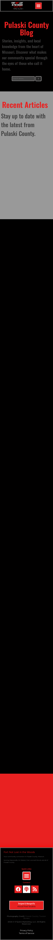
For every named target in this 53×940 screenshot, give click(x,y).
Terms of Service (26, 933)
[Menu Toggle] (26, 876)
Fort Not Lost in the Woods (19, 852)
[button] (38, 6)
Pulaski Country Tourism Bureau (34, 917)
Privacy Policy (26, 930)
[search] (23, 78)
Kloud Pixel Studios (27, 906)
